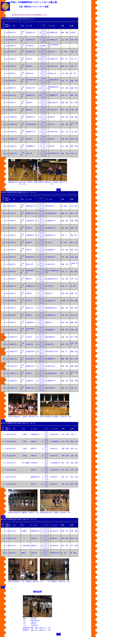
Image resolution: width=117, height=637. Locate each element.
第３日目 (26, 14)
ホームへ (44, 14)
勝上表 (14, 14)
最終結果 (38, 14)
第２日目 (20, 14)
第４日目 (32, 14)
